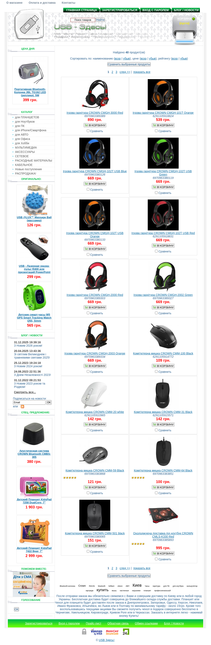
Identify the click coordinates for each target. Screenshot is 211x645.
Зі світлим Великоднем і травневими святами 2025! (32, 356)
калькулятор (192, 586)
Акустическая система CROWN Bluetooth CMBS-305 (34, 454)
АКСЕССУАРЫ (25, 152)
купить (103, 590)
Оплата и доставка (42, 2)
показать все (141, 72)
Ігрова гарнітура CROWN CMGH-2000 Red (95, 295)
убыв (126, 58)
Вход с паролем (155, 10)
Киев (137, 585)
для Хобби (22, 143)
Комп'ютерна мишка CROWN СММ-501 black (95, 533)
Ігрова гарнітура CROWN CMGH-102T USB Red (163, 233)
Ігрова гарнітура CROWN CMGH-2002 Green (163, 295)
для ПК (20, 126)
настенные (124, 591)
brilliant (111, 586)
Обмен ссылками (146, 623)
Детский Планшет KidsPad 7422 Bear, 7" (34, 549)
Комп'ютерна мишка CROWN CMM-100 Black (163, 353)
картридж (89, 591)
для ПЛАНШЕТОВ (27, 117)
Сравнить (96, 131)
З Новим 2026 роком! (28, 345)
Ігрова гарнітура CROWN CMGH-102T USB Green (163, 173)
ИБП (127, 586)
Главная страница (81, 10)
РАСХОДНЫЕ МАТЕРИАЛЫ (33, 160)
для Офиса (22, 139)
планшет (147, 591)
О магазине (14, 2)
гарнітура (156, 586)
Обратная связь (118, 623)
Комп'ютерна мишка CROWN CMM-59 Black (95, 470)
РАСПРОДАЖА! (25, 173)
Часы (147, 586)
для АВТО (21, 134)
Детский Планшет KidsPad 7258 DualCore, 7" (34, 501)
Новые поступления (28, 169)
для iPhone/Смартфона (30, 130)
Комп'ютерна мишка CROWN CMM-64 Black (163, 470)
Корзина (184, 18)
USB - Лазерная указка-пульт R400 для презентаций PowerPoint (34, 269)
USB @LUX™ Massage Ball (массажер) (34, 219)
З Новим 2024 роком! (28, 366)
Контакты (68, 2)
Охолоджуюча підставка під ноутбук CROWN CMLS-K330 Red (163, 535)
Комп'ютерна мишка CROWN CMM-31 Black (163, 412)
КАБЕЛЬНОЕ (24, 165)
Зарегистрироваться (119, 10)
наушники (136, 591)
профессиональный (162, 591)
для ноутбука (178, 586)
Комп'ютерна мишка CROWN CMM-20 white (95, 412)
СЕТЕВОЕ (22, 156)
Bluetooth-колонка (67, 586)
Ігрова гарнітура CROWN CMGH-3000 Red (95, 112)
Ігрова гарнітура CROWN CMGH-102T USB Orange (94, 234)
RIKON (92, 586)
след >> (125, 72)
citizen (120, 586)
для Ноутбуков (25, 121)
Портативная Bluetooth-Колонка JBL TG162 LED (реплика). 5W (30, 92)
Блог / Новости (186, 10)
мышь (114, 591)
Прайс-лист (93, 623)
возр (118, 58)
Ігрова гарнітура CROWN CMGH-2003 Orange (94, 353)
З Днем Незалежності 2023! (32, 374)
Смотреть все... (25, 392)
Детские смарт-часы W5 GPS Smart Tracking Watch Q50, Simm (34, 317)
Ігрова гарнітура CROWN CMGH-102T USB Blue (95, 171)
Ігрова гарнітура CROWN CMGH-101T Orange (163, 112)
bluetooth (102, 586)
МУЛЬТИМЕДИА (26, 147)
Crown (82, 585)
